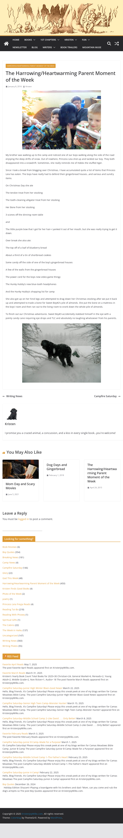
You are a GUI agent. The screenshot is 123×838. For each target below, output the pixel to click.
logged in (23, 519)
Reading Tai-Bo (10, 609)
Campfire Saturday (107, 396)
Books (28, 39)
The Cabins (8, 625)
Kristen (69, 39)
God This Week (10, 578)
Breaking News (10, 557)
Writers (47, 47)
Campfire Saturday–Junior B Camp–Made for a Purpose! (32, 742)
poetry (6, 599)
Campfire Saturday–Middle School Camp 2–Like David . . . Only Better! (39, 718)
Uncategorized (10, 635)
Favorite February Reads (15, 733)
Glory (5, 572)
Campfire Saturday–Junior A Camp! (21, 772)
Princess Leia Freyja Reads (16, 604)
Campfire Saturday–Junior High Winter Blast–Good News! (32, 688)
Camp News (9, 562)
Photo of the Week (12, 593)
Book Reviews (10, 546)
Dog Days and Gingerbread (57, 467)
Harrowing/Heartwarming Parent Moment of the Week (30, 66)
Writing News (12, 396)
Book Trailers (68, 47)
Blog (35, 47)
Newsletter (20, 47)
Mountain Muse (91, 47)
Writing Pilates (10, 645)
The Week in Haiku (12, 630)
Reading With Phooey (14, 614)
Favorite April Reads (13, 664)
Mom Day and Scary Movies (20, 486)
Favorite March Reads (14, 672)
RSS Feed (12, 656)
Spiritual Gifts (10, 619)
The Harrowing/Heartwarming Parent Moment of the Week (102, 473)
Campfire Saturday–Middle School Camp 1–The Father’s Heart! (35, 757)
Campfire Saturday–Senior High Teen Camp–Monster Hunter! (35, 703)
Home (16, 39)
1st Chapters (48, 39)
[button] (33, 40)
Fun (84, 39)
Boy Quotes (8, 552)
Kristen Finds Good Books (16, 588)
